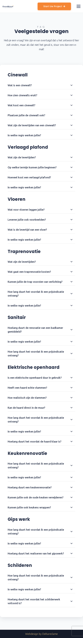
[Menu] (79, 6)
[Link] (8, 6)
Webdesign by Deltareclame (41, 633)
